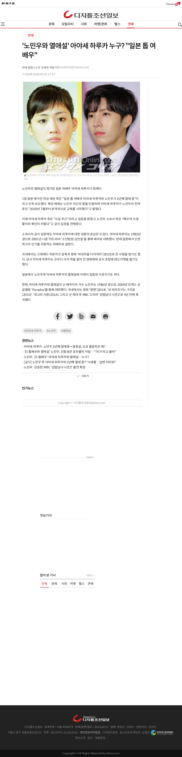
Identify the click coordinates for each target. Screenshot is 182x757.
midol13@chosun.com (74, 67)
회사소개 (80, 738)
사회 (84, 24)
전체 (44, 584)
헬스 (117, 24)
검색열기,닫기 (180, 24)
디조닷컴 (91, 14)
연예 (131, 24)
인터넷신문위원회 (162, 732)
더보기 (82, 376)
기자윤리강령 (110, 732)
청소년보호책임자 (130, 732)
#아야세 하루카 (32, 331)
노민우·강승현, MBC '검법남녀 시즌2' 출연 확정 (54, 367)
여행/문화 (100, 24)
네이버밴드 (81, 316)
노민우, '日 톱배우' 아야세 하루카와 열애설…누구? (56, 357)
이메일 (93, 316)
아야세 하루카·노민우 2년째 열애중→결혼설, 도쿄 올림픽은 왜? (64, 347)
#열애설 (66, 331)
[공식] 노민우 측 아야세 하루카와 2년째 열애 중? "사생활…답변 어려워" (70, 362)
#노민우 (51, 331)
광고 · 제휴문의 (96, 738)
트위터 (69, 316)
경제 (51, 24)
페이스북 (57, 316)
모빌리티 (67, 24)
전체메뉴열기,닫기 (3, 24)
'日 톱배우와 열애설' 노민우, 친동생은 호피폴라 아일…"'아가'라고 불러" (70, 352)
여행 (73, 584)
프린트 (105, 316)
